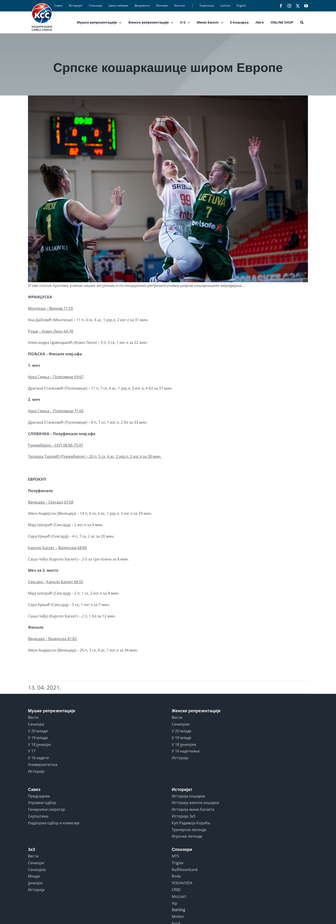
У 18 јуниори (39, 744)
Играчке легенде (187, 836)
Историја (36, 771)
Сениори (36, 724)
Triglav (177, 862)
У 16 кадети (38, 757)
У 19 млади (38, 737)
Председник (39, 796)
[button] (302, 22)
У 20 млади (38, 731)
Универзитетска (42, 764)
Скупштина (38, 816)
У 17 (31, 751)
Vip (174, 903)
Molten (178, 916)
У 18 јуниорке (184, 744)
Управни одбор (42, 802)
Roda (176, 876)
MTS (175, 856)
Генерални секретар (46, 809)
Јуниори (35, 882)
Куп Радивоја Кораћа (191, 822)
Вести (33, 717)
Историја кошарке (188, 796)
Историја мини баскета (193, 809)
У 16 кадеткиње (186, 751)
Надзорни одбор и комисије (53, 822)
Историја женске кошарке (195, 802)
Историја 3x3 (183, 816)
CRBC (176, 889)
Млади (34, 876)
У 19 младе (181, 737)
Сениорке (180, 724)
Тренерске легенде (189, 829)
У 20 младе (181, 731)
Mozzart (179, 896)
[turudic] (168, 188)
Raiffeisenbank (185, 869)
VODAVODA (182, 882)
